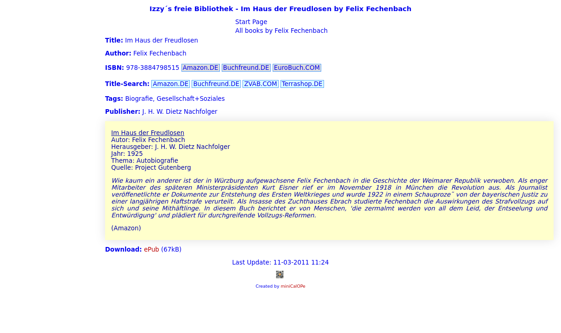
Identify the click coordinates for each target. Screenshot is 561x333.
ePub (151, 249)
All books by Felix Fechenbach (280, 30)
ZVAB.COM (260, 83)
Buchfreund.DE (246, 67)
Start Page (250, 21)
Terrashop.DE (302, 83)
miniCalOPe (292, 286)
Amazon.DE (200, 67)
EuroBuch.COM (297, 67)
